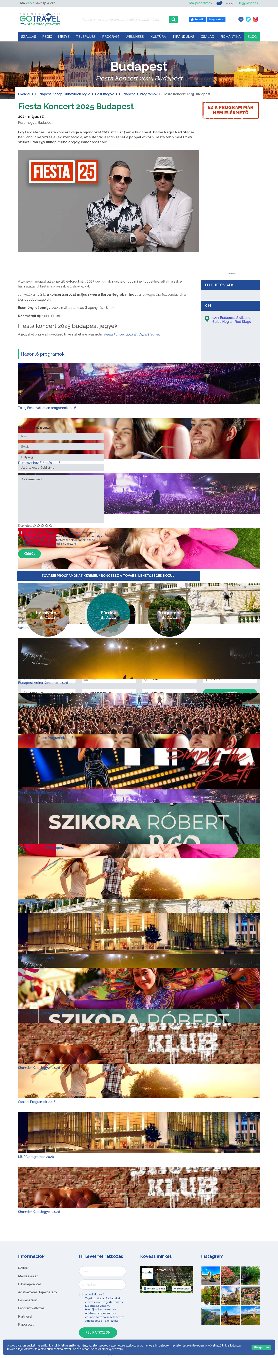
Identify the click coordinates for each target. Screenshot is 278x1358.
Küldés (29, 554)
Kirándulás (183, 37)
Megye (64, 37)
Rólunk (23, 1268)
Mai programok (200, 3)
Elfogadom (261, 1347)
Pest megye (104, 94)
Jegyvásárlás (248, 3)
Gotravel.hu (163, 1270)
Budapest (127, 94)
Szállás (28, 37)
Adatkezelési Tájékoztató (59, 543)
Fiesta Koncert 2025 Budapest (77, 106)
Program (110, 37)
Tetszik (154, 1288)
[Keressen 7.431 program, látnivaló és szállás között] (124, 19)
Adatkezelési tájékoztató (37, 1292)
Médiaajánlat (28, 1276)
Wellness (135, 37)
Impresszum (27, 1300)
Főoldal (24, 94)
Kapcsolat (26, 1324)
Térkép (225, 3)
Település (85, 37)
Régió (47, 37)
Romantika (231, 37)
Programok (149, 94)
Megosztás (182, 1288)
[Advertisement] (232, 211)
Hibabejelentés (30, 1284)
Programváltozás (31, 1308)
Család (207, 37)
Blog (252, 37)
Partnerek (25, 1316)
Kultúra (158, 37)
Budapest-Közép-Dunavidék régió (62, 94)
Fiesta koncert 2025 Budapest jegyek (132, 334)
